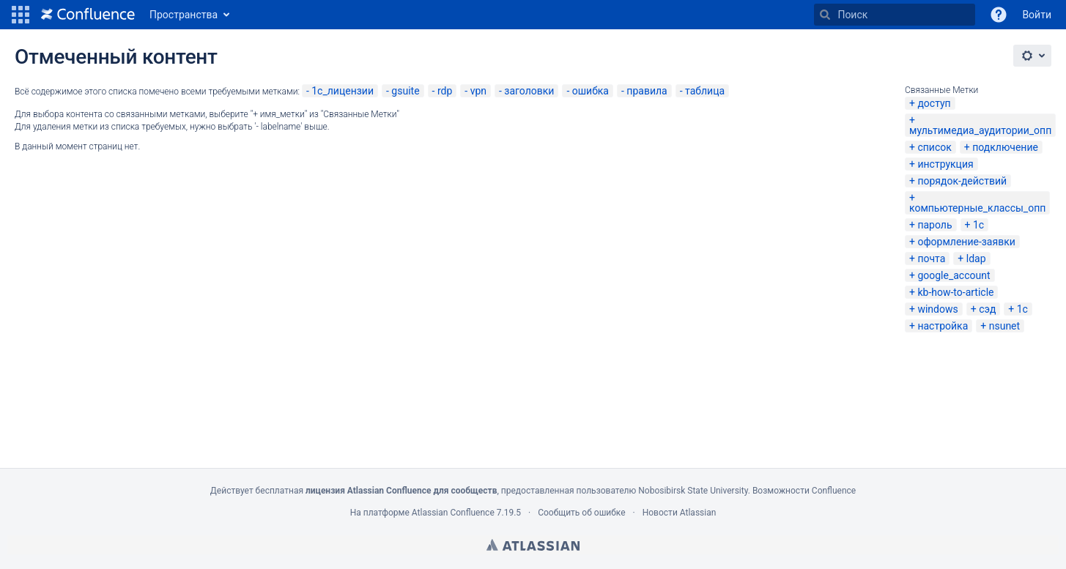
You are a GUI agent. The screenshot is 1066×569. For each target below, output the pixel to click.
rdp (444, 91)
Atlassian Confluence (453, 512)
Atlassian (533, 544)
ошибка (590, 91)
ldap (976, 258)
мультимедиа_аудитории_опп (980, 130)
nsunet (1004, 326)
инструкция (945, 164)
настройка (942, 326)
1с (978, 225)
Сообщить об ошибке (581, 512)
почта (931, 258)
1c (1022, 309)
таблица (705, 91)
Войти (1036, 15)
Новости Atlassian (680, 512)
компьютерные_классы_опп (977, 208)
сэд (987, 309)
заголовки (529, 91)
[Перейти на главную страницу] (88, 14)
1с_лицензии (342, 91)
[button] (20, 14)
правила (646, 91)
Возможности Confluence (804, 491)
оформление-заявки (966, 242)
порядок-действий (962, 181)
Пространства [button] (183, 15)
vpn (478, 91)
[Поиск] (825, 15)
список (934, 147)
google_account (953, 275)
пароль (934, 225)
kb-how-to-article (955, 292)
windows (937, 309)
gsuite (405, 91)
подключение (1005, 147)
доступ (933, 103)
